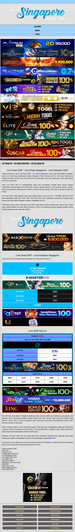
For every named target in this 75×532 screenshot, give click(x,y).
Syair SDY (20, 528)
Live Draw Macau (55, 511)
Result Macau (55, 519)
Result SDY (19, 519)
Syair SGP (55, 524)
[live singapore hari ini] (37, 43)
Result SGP (55, 515)
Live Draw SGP (55, 507)
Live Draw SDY (20, 511)
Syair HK (20, 524)
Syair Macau (55, 528)
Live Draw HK (19, 507)
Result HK (20, 515)
